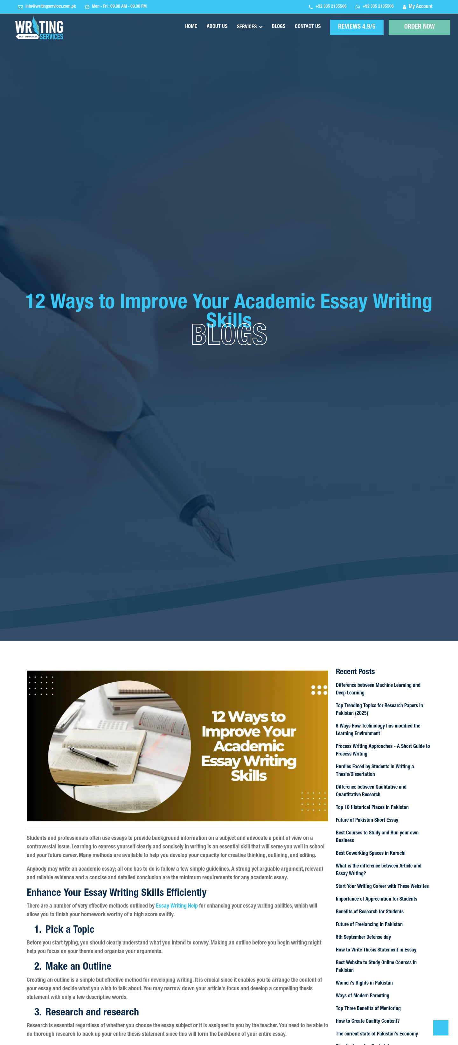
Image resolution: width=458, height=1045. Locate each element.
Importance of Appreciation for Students (376, 899)
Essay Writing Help (177, 906)
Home (191, 27)
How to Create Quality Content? (368, 1021)
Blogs (278, 27)
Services (247, 27)
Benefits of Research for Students (370, 912)
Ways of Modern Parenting (362, 996)
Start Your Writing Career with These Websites (382, 886)
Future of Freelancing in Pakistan (369, 925)
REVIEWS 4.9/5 (357, 27)
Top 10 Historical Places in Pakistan (372, 808)
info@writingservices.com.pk (50, 6)
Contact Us (308, 27)
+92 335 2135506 (331, 6)
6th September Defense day (363, 937)
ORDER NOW (419, 27)
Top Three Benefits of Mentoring (368, 1009)
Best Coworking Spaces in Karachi (371, 853)
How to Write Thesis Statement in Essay (376, 950)
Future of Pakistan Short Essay (367, 820)
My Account (421, 7)
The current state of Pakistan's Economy (377, 1034)
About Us (217, 27)
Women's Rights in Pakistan (364, 983)
